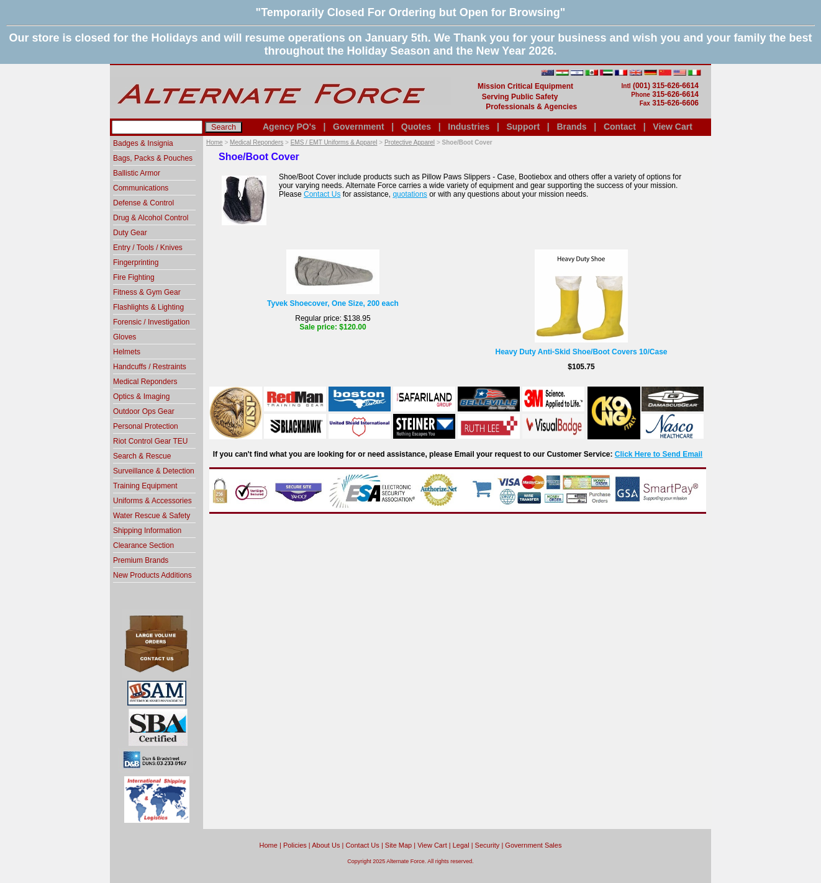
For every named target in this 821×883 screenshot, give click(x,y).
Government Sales (533, 845)
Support (523, 127)
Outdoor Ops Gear (144, 411)
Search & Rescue (142, 456)
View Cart (672, 127)
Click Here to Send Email (658, 454)
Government (358, 127)
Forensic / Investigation (151, 322)
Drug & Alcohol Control (150, 217)
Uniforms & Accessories (152, 500)
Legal (461, 845)
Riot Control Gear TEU (150, 441)
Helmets (126, 351)
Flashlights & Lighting (148, 307)
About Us (326, 845)
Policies (295, 845)
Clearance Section (143, 545)
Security (487, 845)
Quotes (416, 127)
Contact (620, 127)
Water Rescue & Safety (151, 515)
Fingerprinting (135, 262)
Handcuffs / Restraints (149, 366)
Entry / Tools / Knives (148, 247)
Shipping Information (147, 530)
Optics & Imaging (141, 396)
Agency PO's (289, 127)
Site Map (398, 845)
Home (214, 142)
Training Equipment (145, 486)
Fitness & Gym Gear (147, 292)
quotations (409, 194)
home (269, 845)
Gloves (124, 337)
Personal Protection (145, 426)
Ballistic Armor (136, 173)
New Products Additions (152, 575)
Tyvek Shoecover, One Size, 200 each (333, 303)
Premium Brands (140, 560)
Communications (140, 188)
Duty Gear (130, 232)
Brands (571, 127)
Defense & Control (143, 203)
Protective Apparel (409, 142)
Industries (468, 127)
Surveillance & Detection (153, 471)
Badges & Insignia (143, 143)
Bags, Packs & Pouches (153, 158)
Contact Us (322, 194)
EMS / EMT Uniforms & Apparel (334, 142)
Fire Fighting (134, 277)
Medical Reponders (256, 142)
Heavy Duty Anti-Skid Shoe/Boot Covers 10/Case (582, 351)
